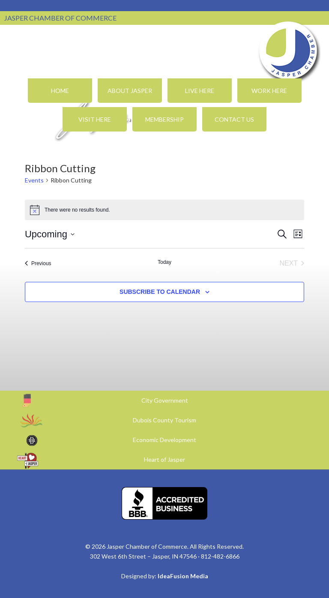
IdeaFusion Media (183, 576)
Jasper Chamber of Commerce (288, 50)
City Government (164, 400)
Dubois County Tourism (164, 420)
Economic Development (164, 439)
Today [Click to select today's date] (164, 262)
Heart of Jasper (164, 459)
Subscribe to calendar (160, 291)
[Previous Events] (38, 263)
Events (34, 180)
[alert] (164, 210)
